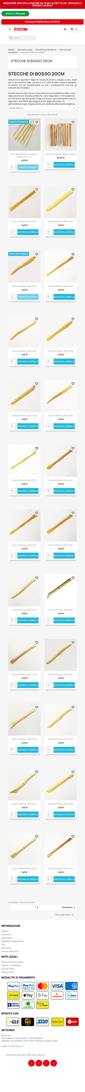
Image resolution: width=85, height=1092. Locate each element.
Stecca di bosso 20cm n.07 (24, 351)
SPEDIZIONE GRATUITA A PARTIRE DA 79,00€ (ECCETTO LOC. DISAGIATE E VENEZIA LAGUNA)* (42, 4)
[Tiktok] (46, 1063)
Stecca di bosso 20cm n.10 (61, 415)
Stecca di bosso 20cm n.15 (24, 545)
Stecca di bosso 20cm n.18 (61, 609)
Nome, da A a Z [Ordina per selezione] (42, 108)
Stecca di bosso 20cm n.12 (24, 480)
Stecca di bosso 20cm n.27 (60, 868)
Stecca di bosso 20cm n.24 (24, 804)
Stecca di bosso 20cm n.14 (61, 480)
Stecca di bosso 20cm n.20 (24, 674)
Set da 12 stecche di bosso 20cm (61, 154)
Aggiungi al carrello (64, 164)
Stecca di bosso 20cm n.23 (60, 739)
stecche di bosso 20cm (31, 61)
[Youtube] (53, 1063)
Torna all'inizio (64, 915)
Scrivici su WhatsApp (15, 13)
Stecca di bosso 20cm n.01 (24, 221)
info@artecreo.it (15, 1046)
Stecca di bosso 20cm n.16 (61, 545)
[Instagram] (39, 1063)
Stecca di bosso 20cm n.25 (60, 804)
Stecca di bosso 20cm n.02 (60, 221)
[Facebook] (31, 1063)
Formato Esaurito (28, 167)
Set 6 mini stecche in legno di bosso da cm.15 (24, 155)
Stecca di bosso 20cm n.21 (61, 674)
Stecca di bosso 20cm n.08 (60, 351)
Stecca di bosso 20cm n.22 (24, 739)
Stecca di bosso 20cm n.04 (24, 286)
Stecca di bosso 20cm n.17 (24, 609)
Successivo (69, 907)
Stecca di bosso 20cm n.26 (24, 868)
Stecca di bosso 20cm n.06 (60, 286)
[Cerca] (22, 38)
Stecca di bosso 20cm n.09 (24, 415)
